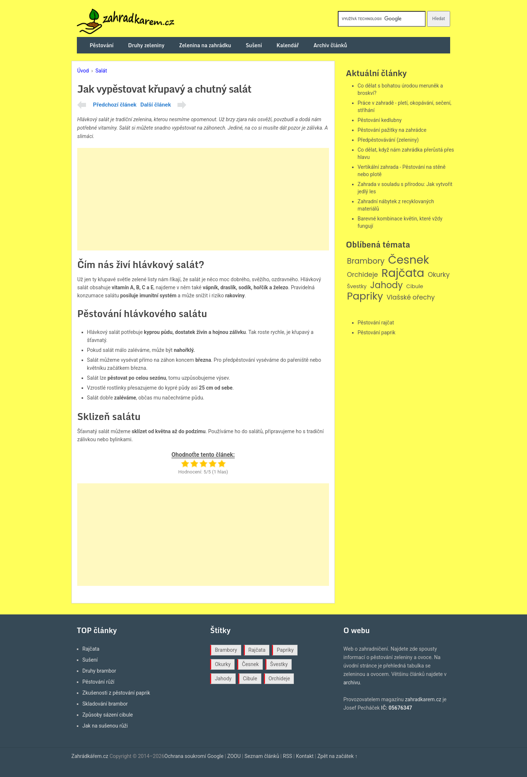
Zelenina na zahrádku (205, 45)
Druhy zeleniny (146, 45)
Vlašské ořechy (410, 297)
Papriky (365, 296)
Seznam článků (261, 756)
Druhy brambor (99, 671)
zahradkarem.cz (423, 699)
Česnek (408, 260)
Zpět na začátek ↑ (337, 756)
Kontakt (305, 756)
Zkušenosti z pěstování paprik (116, 693)
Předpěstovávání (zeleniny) (388, 140)
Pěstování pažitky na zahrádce (392, 130)
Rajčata (402, 273)
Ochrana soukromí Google (194, 756)
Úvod (83, 71)
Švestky (357, 286)
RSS (287, 756)
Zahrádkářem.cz (89, 756)
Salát (101, 71)
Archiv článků (330, 45)
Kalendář (288, 45)
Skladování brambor (105, 704)
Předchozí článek (115, 104)
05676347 (400, 708)
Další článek (155, 104)
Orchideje (362, 275)
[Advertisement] (203, 199)
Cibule (414, 286)
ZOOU (234, 756)
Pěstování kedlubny (379, 120)
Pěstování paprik (376, 332)
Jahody (386, 285)
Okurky (439, 275)
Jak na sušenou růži (105, 726)
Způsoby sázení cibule (107, 715)
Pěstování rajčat (376, 323)
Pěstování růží (98, 682)
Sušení (254, 45)
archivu (351, 682)
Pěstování (101, 45)
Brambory (366, 261)
